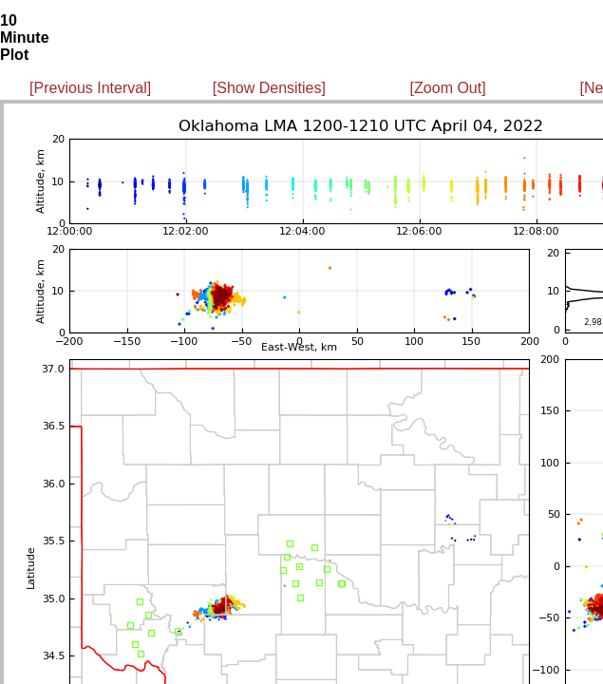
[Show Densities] (269, 88)
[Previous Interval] (90, 88)
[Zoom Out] (448, 88)
